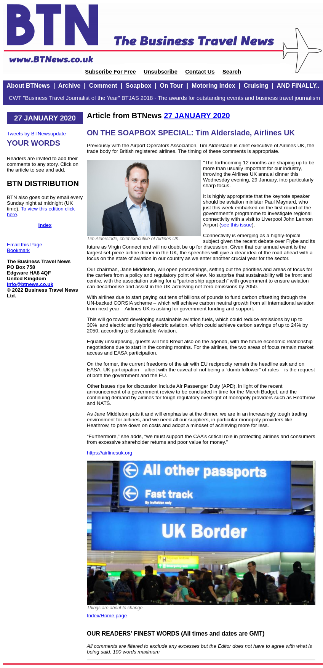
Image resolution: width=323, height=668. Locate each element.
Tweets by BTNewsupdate (36, 133)
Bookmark (18, 250)
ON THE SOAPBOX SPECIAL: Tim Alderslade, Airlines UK (191, 132)
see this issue (236, 225)
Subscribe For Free (110, 72)
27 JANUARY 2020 (197, 115)
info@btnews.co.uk (30, 284)
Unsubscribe (160, 72)
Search (231, 72)
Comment (103, 85)
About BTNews (28, 85)
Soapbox (139, 85)
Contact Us (199, 72)
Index (45, 225)
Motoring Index (213, 85)
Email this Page (24, 244)
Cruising (256, 85)
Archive (69, 85)
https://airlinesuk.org (109, 453)
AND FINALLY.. (298, 85)
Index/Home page (107, 615)
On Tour (171, 85)
